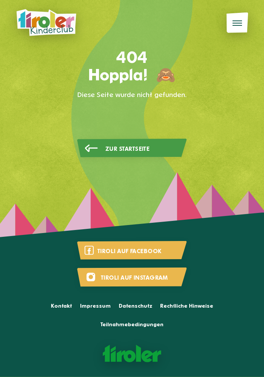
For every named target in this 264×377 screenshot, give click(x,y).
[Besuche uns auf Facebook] (132, 250)
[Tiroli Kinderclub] (46, 22)
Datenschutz (135, 306)
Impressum (95, 306)
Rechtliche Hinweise (186, 306)
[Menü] (237, 23)
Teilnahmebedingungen (132, 325)
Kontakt (61, 306)
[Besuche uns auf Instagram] (132, 277)
